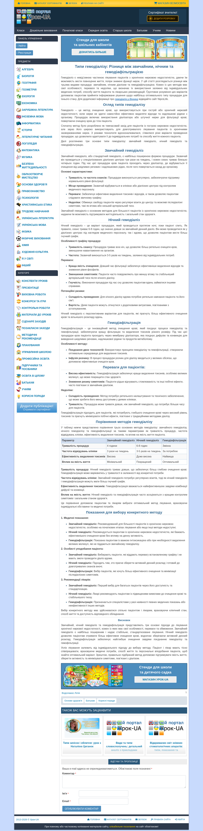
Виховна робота (34, 294)
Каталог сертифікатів (48, 3)
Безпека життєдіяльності (34, 165)
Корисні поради (106, 700)
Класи (20, 30)
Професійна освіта (35, 358)
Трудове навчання (35, 211)
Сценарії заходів (34, 321)
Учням (157, 30)
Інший (26, 265)
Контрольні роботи (36, 308)
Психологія (30, 198)
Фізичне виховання (36, 238)
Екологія (28, 96)
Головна (24, 3)
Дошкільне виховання (43, 30)
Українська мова (34, 225)
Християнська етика (37, 204)
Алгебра (28, 69)
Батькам (142, 30)
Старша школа (122, 30)
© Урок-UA (27, 819)
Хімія (25, 245)
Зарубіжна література (37, 110)
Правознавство (33, 191)
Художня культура (35, 252)
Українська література (38, 218)
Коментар (69, 773)
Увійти (180, 819)
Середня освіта (98, 30)
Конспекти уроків (35, 281)
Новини (170, 30)
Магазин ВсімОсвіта (170, 3)
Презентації (30, 287)
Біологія (28, 76)
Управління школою (36, 352)
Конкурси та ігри (34, 301)
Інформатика (31, 123)
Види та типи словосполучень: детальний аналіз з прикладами (124, 746)
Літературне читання (37, 137)
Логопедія (29, 143)
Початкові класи (72, 30)
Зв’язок (71, 3)
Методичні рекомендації (31, 337)
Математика (30, 150)
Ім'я (65, 793)
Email (66, 801)
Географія (29, 82)
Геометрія (29, 89)
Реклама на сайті (92, 3)
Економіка (29, 103)
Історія (27, 130)
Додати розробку (164, 18)
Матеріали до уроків (36, 314)
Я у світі (27, 258)
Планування (31, 345)
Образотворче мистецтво (32, 176)
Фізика (27, 231)
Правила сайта (161, 819)
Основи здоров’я (73, 700)
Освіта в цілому (33, 375)
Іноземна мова (33, 116)
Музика (27, 157)
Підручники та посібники (32, 367)
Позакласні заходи (36, 328)
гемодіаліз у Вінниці (126, 99)
